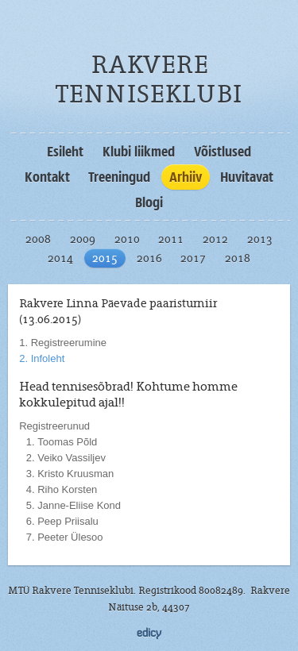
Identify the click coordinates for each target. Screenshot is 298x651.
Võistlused (222, 151)
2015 (105, 258)
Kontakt (47, 177)
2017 (193, 258)
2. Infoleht (41, 358)
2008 (38, 239)
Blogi (149, 202)
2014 (60, 258)
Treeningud (119, 177)
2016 (149, 258)
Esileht (65, 151)
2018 (237, 258)
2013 (260, 239)
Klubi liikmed (139, 151)
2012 (215, 239)
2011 (171, 239)
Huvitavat (246, 177)
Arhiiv (185, 177)
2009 (82, 239)
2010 (127, 239)
